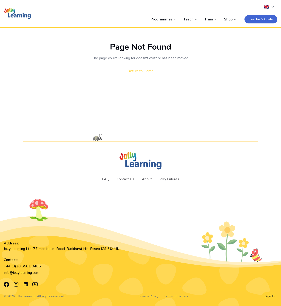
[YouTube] (35, 284)
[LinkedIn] (25, 284)
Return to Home (140, 71)
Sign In (270, 296)
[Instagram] (16, 284)
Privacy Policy (148, 296)
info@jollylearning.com (21, 272)
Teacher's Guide (261, 19)
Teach (190, 19)
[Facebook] (6, 284)
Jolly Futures (169, 179)
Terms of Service (176, 296)
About (147, 179)
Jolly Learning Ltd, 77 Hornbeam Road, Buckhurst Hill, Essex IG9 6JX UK (61, 248)
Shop (230, 19)
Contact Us (125, 179)
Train (210, 19)
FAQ (105, 179)
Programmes (163, 19)
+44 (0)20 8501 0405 (22, 266)
